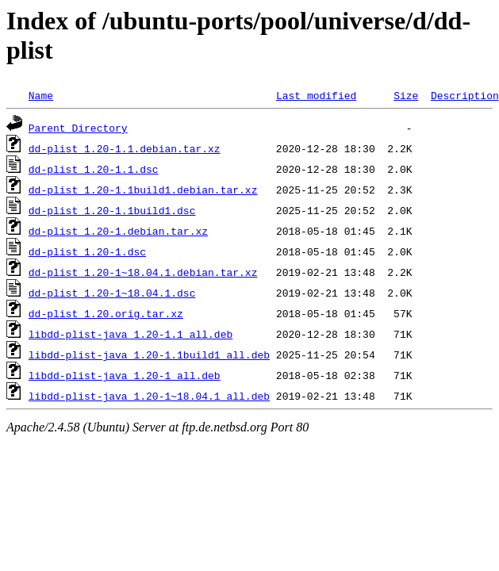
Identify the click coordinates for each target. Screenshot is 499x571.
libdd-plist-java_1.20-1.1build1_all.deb (149, 354)
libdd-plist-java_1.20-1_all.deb (125, 375)
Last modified (316, 95)
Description (465, 95)
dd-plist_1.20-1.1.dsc (94, 169)
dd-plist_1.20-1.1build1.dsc (112, 210)
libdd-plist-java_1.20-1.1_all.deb (130, 334)
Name (41, 95)
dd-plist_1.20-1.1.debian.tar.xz (125, 148)
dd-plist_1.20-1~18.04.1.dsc (112, 293)
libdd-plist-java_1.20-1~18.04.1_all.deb (149, 396)
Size (405, 95)
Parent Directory (78, 128)
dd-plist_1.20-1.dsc (87, 251)
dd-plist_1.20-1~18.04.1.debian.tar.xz (143, 272)
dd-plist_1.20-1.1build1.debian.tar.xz (143, 189)
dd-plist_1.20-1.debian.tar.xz (118, 231)
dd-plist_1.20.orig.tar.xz (106, 313)
